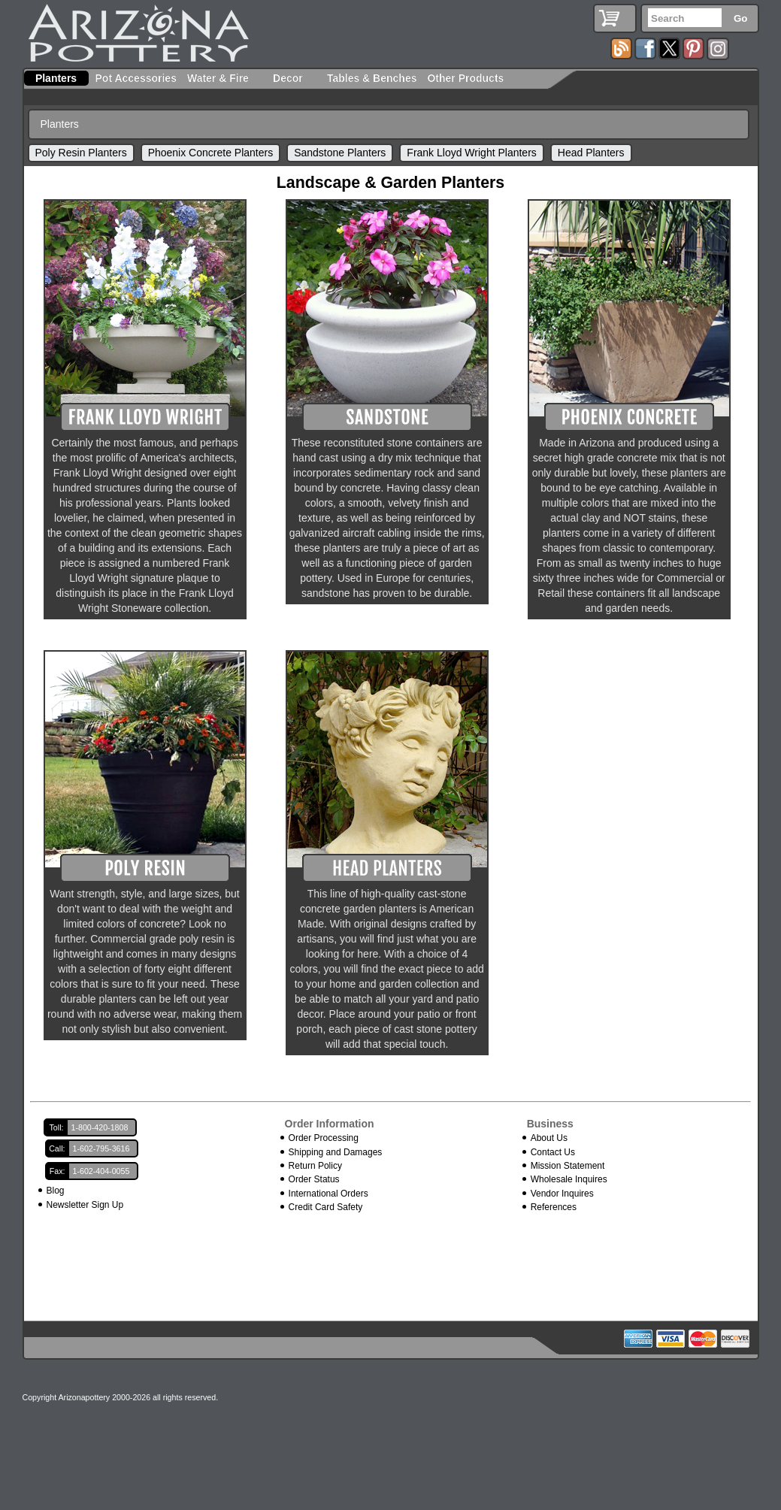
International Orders (328, 1193)
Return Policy (315, 1165)
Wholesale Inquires (569, 1179)
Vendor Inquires (562, 1193)
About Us (549, 1138)
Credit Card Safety (326, 1207)
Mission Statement (568, 1165)
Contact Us (553, 1152)
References (554, 1207)
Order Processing (324, 1138)
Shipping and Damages (336, 1152)
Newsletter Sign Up (85, 1205)
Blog (56, 1190)
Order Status (314, 1179)
